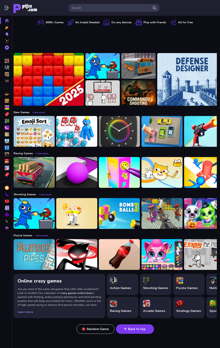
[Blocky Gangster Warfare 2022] (164, 213)
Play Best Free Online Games (25, 8)
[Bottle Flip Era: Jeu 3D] (121, 254)
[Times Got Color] (121, 131)
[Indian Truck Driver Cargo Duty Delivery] (36, 172)
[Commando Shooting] (141, 93)
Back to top (136, 329)
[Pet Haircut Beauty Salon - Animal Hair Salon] (164, 254)
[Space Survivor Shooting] (105, 66)
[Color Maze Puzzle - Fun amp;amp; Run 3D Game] (78, 172)
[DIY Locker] (121, 172)
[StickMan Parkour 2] (78, 254)
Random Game (96, 329)
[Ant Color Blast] (51, 79)
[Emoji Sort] (36, 131)
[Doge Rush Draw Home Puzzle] (164, 172)
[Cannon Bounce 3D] (121, 213)
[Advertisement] (116, 38)
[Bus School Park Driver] (141, 66)
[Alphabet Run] (78, 131)
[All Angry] (105, 93)
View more (41, 112)
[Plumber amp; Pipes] (36, 254)
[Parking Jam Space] (164, 131)
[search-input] (111, 8)
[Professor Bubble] (78, 213)
